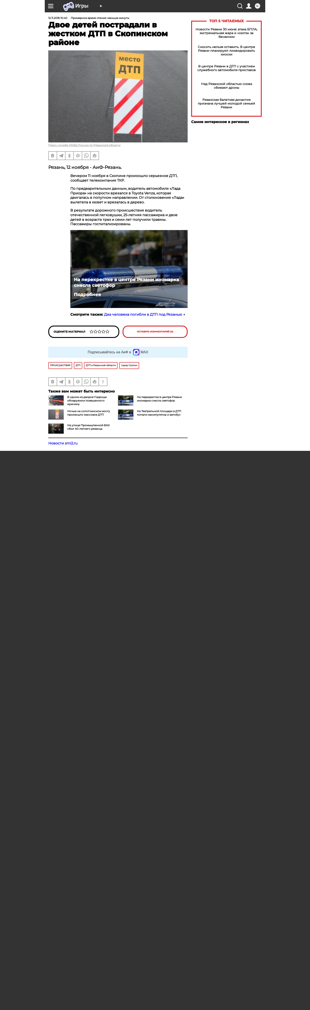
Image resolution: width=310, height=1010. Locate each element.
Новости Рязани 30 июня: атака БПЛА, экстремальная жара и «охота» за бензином (226, 33)
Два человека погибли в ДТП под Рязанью (143, 314)
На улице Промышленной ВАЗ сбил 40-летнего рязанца (88, 427)
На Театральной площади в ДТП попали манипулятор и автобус (159, 412)
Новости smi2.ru (63, 443)
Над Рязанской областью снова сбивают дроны (226, 86)
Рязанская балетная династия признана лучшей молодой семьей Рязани (226, 103)
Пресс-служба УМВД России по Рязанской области (84, 145)
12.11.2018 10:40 (57, 18)
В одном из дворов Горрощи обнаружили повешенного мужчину (87, 400)
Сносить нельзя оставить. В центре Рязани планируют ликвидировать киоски (226, 50)
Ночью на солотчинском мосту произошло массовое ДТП (88, 412)
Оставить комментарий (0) (155, 331)
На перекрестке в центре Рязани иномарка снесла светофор (126, 282)
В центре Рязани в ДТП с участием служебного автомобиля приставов (226, 68)
